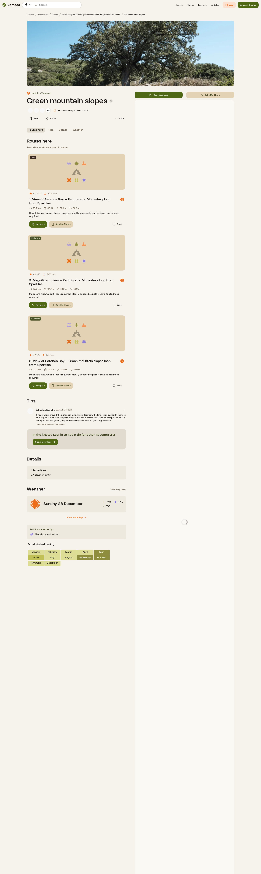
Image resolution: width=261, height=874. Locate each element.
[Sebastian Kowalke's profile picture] (30, 110)
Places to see (43, 14)
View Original (60, 424)
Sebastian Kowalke (45, 410)
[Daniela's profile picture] (36, 110)
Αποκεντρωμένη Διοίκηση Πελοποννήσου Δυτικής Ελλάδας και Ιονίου (91, 14)
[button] (179, 5)
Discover (30, 14)
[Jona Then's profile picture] (42, 110)
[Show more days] (76, 517)
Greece (55, 14)
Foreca (123, 489)
